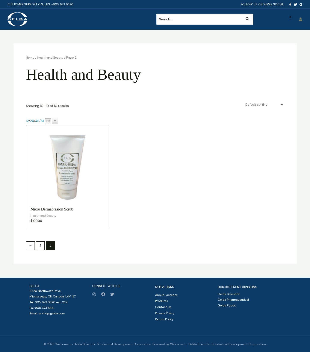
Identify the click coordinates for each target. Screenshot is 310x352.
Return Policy (164, 319)
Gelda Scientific (229, 295)
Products (161, 302)
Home (30, 57)
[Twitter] (295, 4)
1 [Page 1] (41, 247)
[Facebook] (290, 4)
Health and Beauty (51, 57)
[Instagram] (94, 295)
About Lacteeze (166, 296)
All (43, 121)
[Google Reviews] (300, 4)
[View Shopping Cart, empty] (281, 19)
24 (32, 121)
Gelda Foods (227, 307)
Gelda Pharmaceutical (233, 301)
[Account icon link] (300, 19)
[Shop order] (263, 105)
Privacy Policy (164, 313)
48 (38, 121)
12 (27, 121)
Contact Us (163, 307)
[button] (248, 19)
